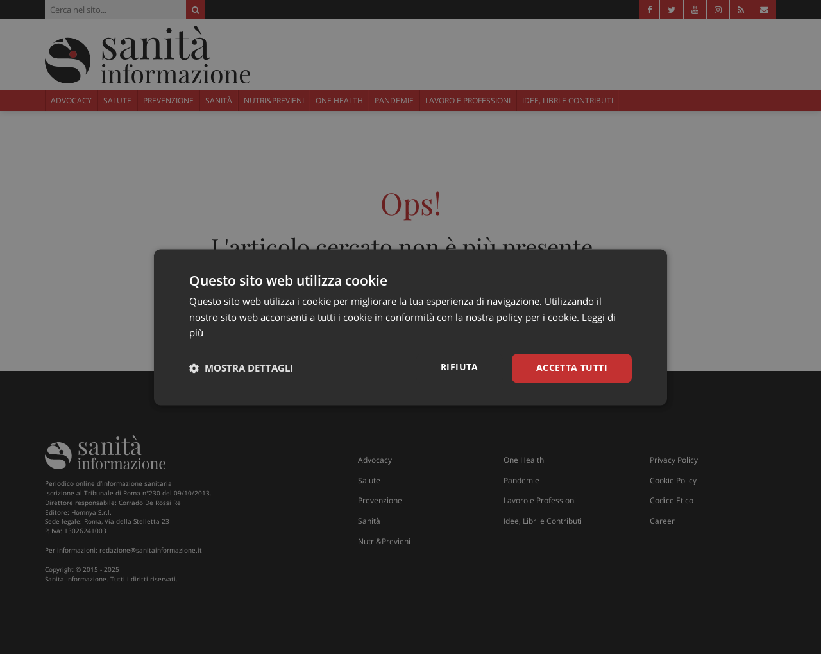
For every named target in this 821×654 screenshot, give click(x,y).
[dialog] (410, 327)
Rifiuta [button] (459, 367)
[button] (241, 368)
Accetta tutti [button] (571, 367)
